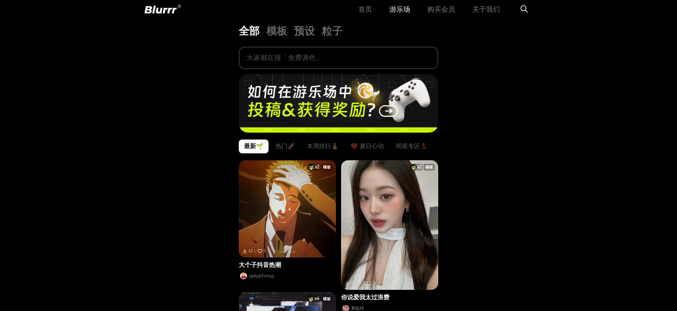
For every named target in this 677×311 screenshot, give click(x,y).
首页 (365, 17)
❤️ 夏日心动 (367, 162)
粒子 (332, 46)
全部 (249, 46)
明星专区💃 (411, 162)
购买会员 (441, 17)
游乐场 (399, 17)
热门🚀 (285, 162)
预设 (304, 46)
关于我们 (486, 17)
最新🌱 (253, 162)
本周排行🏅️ (322, 162)
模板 (276, 46)
